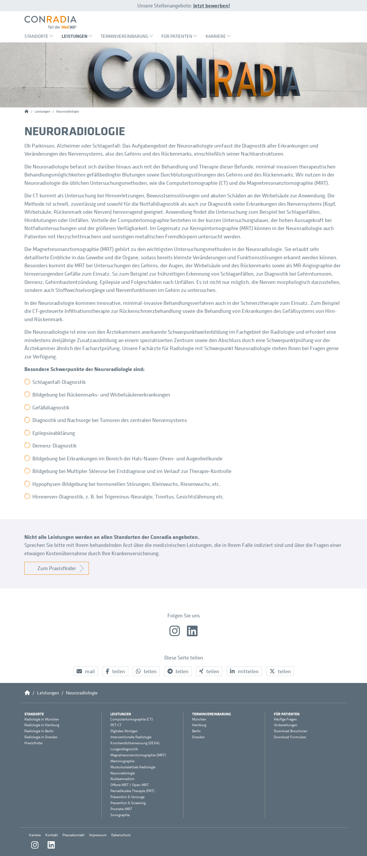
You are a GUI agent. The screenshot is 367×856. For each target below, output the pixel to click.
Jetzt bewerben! (211, 5)
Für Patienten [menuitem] (179, 36)
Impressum (98, 835)
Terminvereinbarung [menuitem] (127, 36)
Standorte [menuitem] (38, 36)
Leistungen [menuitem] (77, 36)
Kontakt (51, 835)
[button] (85, 671)
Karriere (35, 835)
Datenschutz (121, 835)
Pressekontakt (74, 835)
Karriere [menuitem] (218, 36)
